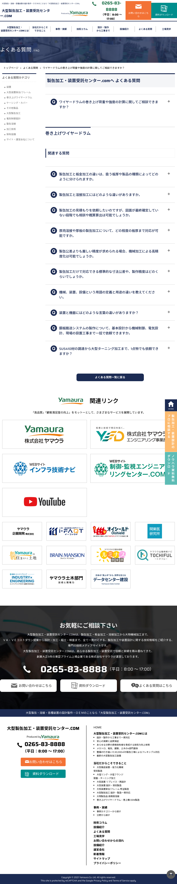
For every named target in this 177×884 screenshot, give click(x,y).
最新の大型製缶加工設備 (109, 756)
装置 (9, 87)
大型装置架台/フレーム (19, 92)
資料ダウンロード (164, 15)
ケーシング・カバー (17, 103)
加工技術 (11, 129)
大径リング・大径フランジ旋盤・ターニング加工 (108, 776)
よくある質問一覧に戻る (110, 377)
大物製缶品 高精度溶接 (108, 796)
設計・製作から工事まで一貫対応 (113, 737)
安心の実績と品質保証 (108, 741)
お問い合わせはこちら (138, 14)
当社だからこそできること (40, 29)
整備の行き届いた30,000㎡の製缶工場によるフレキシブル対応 (128, 752)
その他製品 (12, 108)
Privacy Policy (101, 880)
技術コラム (82, 29)
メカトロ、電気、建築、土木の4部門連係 (117, 748)
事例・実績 (61, 29)
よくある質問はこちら (155, 685)
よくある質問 (145, 29)
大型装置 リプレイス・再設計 (111, 782)
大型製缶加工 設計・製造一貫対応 (113, 792)
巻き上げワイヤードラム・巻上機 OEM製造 (118, 800)
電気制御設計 (14, 118)
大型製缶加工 (14, 113)
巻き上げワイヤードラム (19, 97)
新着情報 (98, 854)
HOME (97, 727)
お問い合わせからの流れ (108, 841)
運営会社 (98, 850)
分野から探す (103, 815)
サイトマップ (101, 859)
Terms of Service (121, 880)
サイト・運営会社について (21, 139)
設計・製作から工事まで (103, 29)
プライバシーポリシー (107, 863)
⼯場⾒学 (98, 836)
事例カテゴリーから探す (109, 811)
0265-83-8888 (111, 6)
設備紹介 (124, 29)
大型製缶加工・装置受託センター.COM (25, 13)
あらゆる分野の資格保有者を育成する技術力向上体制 (123, 745)
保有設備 (11, 134)
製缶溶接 (11, 124)
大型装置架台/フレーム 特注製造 (113, 789)
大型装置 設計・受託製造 (109, 785)
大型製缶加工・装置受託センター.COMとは (15, 29)
